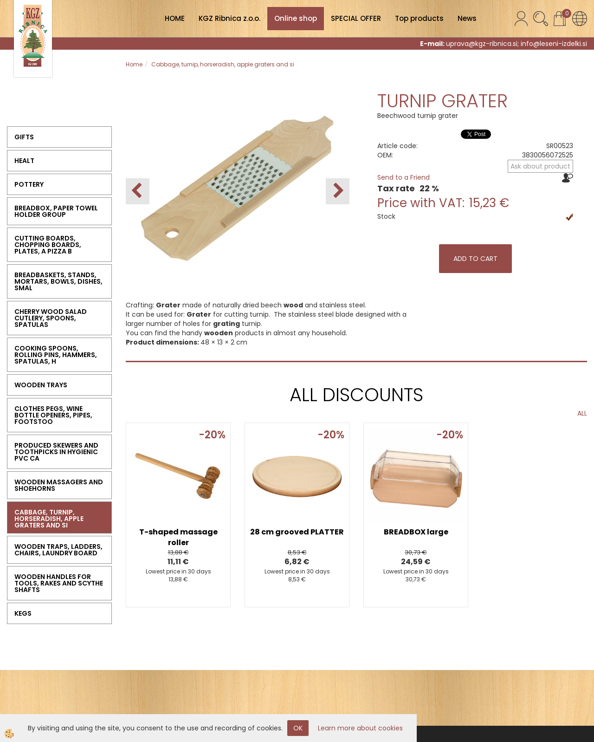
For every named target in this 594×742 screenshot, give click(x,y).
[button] (337, 191)
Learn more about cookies (360, 728)
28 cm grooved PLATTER (297, 532)
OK (298, 728)
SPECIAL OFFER (356, 18)
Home (134, 64)
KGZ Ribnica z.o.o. (229, 18)
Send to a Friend (403, 177)
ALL (582, 413)
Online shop (295, 18)
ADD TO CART (475, 258)
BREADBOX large (416, 532)
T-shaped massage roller (178, 537)
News (467, 18)
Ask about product (540, 166)
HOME (175, 18)
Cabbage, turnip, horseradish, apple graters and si (222, 64)
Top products (419, 18)
